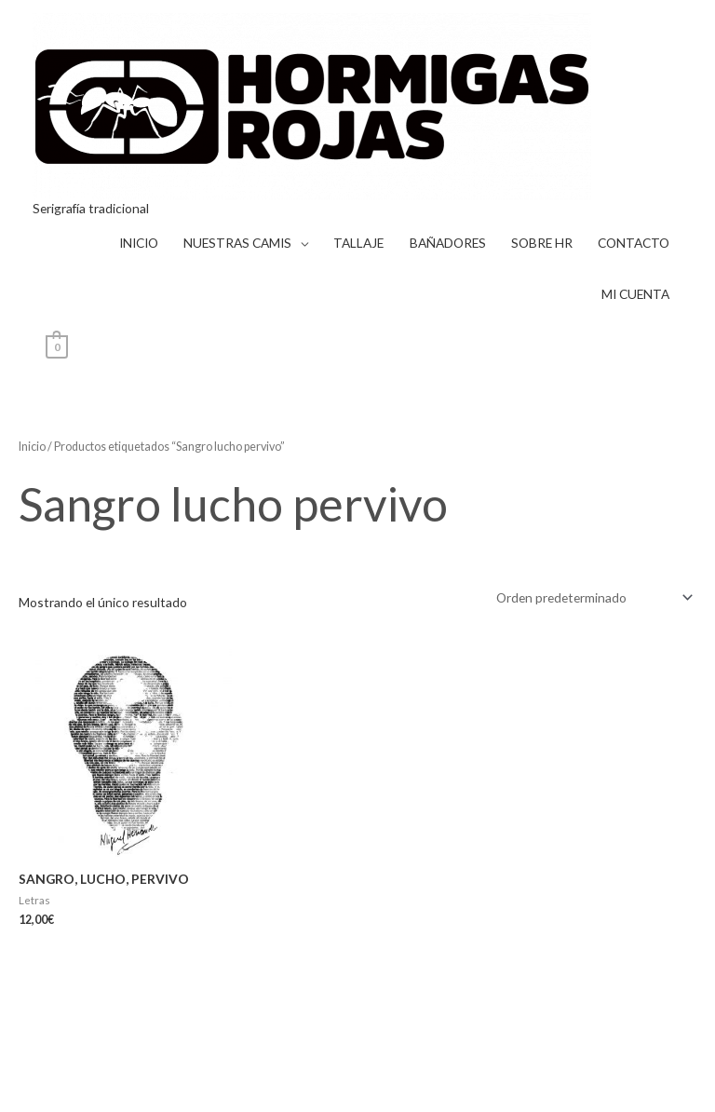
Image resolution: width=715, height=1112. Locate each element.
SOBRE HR (542, 243)
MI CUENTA (635, 294)
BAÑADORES (448, 243)
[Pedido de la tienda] (591, 597)
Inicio (32, 447)
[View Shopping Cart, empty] (57, 345)
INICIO (138, 243)
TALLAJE (358, 243)
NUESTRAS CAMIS (237, 243)
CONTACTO (633, 243)
